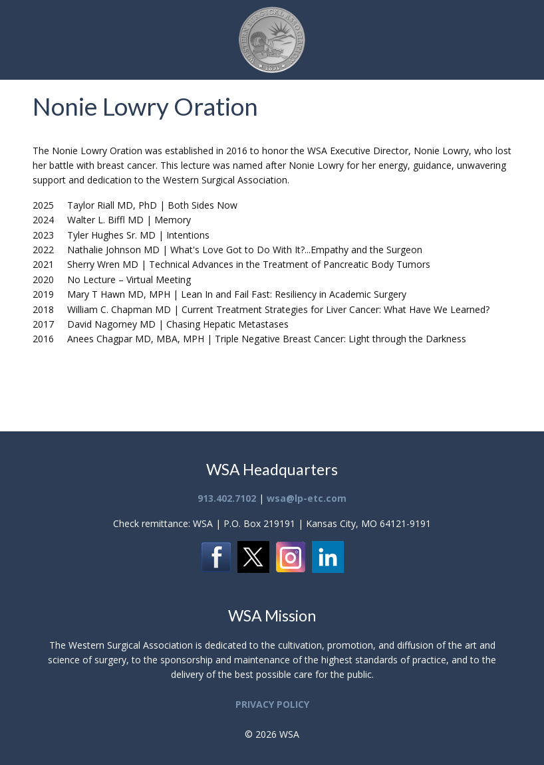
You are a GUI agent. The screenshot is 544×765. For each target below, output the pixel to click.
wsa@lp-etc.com (306, 498)
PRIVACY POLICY (272, 704)
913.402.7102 (227, 498)
